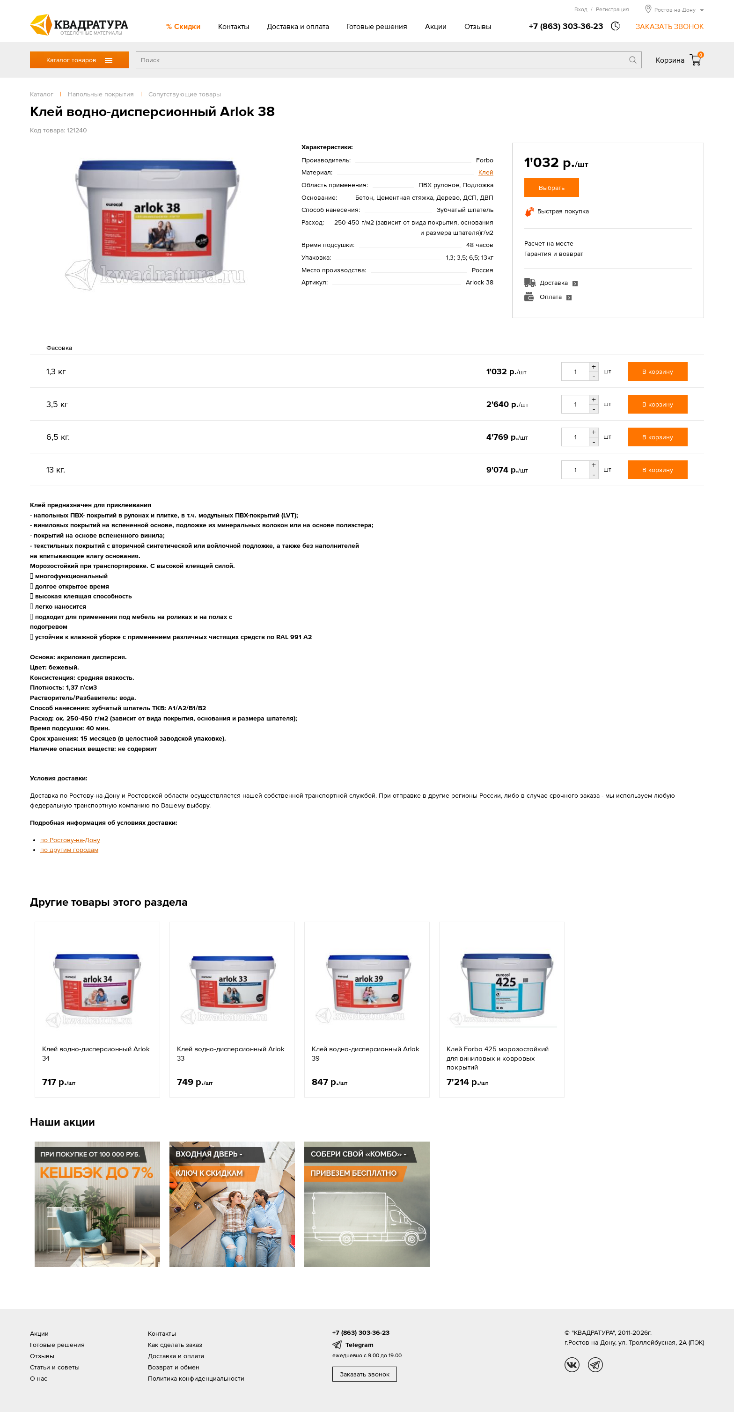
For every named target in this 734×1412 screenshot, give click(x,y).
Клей (485, 172)
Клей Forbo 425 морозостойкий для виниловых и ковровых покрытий (498, 1058)
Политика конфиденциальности (196, 1378)
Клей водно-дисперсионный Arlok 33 (231, 1053)
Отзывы (477, 26)
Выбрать (552, 187)
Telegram (359, 1344)
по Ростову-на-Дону (70, 840)
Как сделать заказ (175, 1344)
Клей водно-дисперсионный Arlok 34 (96, 1053)
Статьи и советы (55, 1367)
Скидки (187, 26)
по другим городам (69, 849)
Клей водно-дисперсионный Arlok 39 (365, 1053)
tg (595, 1364)
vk (572, 1364)
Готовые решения (376, 26)
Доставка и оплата (298, 26)
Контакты (233, 26)
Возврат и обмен (173, 1367)
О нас (38, 1378)
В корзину (657, 371)
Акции (436, 26)
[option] (97, 1010)
